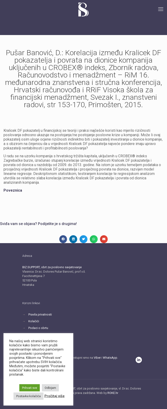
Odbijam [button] (50, 388)
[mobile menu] (161, 9)
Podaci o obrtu (38, 328)
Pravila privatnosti (40, 314)
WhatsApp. (110, 357)
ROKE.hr (112, 393)
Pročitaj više (54, 396)
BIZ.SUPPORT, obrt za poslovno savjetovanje (52, 267)
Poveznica (12, 190)
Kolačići (33, 321)
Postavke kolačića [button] (28, 396)
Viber (97, 357)
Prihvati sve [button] (29, 388)
